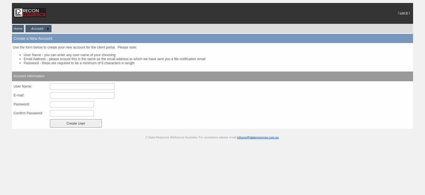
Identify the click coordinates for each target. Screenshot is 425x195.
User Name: (23, 86)
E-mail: (19, 95)
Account (37, 28)
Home (18, 28)
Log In (404, 12)
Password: (22, 104)
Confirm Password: (28, 113)
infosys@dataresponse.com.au (258, 137)
